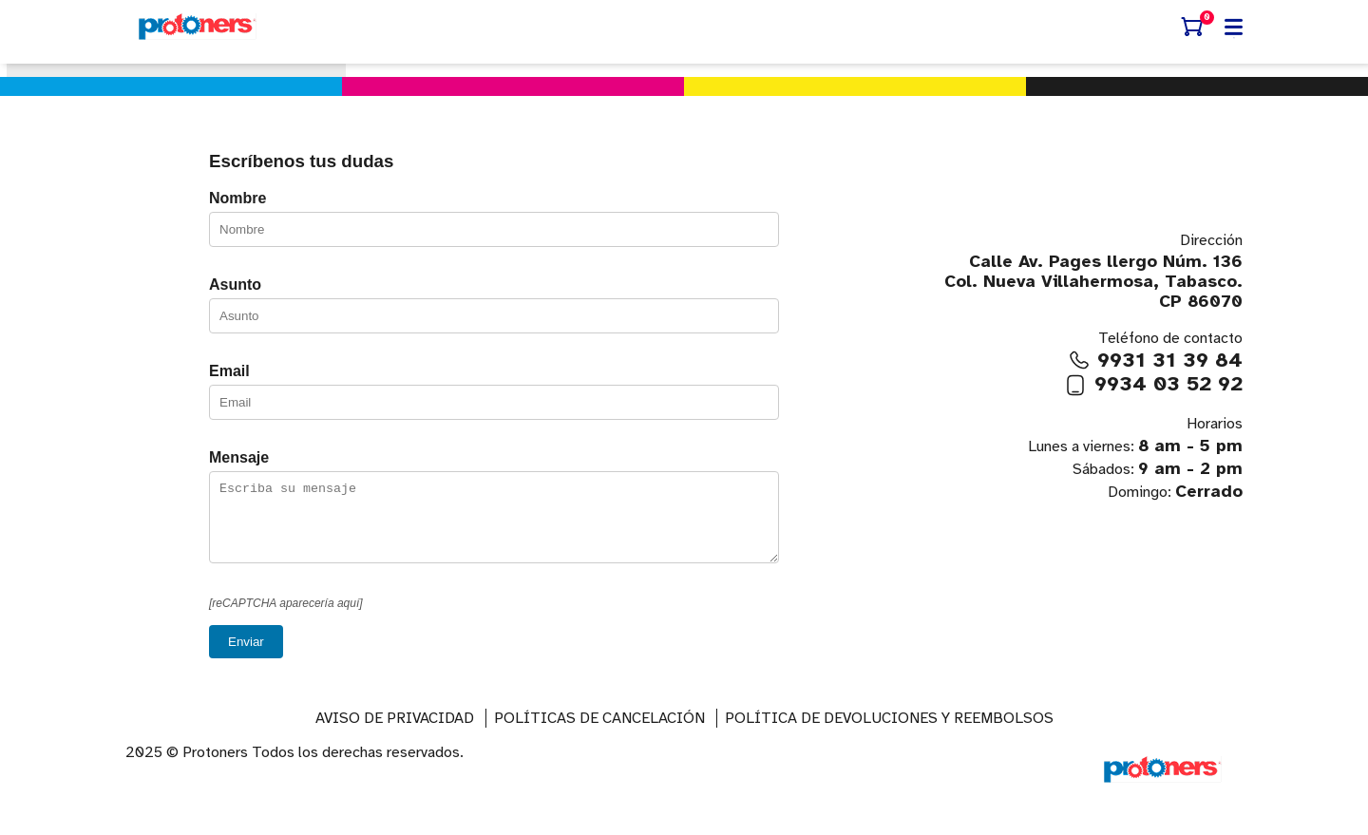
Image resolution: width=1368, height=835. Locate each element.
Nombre (237, 198)
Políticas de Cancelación (599, 732)
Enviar (246, 656)
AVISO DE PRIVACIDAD (394, 732)
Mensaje (239, 457)
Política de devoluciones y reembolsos (889, 732)
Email (229, 371)
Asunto (235, 284)
